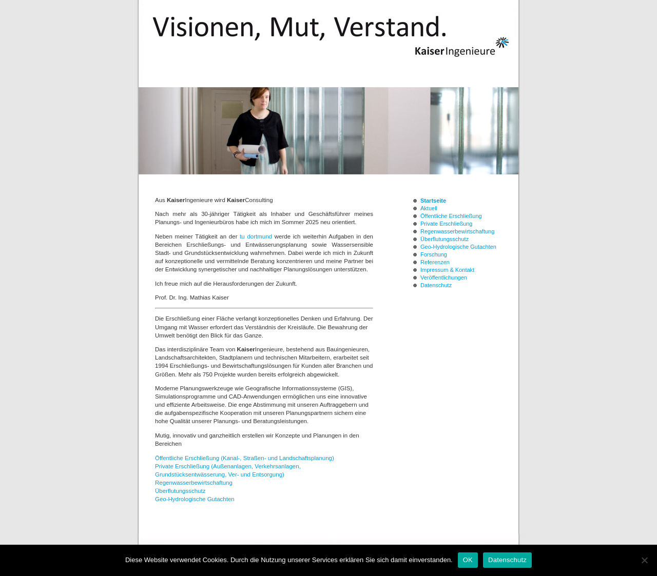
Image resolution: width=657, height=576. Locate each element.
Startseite (433, 200)
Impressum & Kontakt (447, 270)
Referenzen (435, 262)
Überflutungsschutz (180, 491)
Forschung (433, 254)
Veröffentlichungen (443, 277)
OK (468, 560)
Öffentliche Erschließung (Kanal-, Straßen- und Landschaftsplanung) (244, 458)
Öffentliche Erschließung (451, 216)
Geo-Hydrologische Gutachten (195, 499)
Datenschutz (436, 285)
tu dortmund (256, 236)
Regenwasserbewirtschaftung (194, 483)
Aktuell (428, 208)
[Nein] (644, 560)
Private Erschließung (446, 224)
